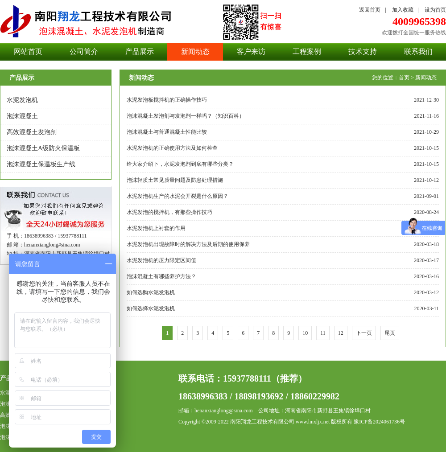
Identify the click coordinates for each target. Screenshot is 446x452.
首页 (404, 77)
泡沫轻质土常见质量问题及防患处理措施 (175, 180)
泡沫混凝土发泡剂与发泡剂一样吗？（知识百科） (185, 116)
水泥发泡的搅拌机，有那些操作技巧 (169, 212)
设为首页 (435, 10)
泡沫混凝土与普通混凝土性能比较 (167, 132)
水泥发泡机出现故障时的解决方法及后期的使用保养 (188, 244)
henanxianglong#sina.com (52, 245)
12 (340, 333)
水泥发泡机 (22, 100)
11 (323, 333)
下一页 (364, 333)
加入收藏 (402, 10)
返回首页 (369, 10)
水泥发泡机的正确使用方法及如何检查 (172, 148)
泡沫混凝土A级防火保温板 (43, 148)
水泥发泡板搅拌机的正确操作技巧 (167, 100)
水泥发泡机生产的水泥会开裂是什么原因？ (177, 196)
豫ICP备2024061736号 (379, 422)
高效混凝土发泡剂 (32, 132)
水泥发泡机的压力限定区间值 (161, 260)
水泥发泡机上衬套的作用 (156, 228)
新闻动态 (426, 77)
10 (305, 333)
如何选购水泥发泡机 (151, 292)
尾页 (389, 333)
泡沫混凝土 (22, 116)
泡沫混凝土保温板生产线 (41, 164)
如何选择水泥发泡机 (151, 308)
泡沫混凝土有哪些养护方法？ (161, 276)
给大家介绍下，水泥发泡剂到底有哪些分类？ (180, 164)
